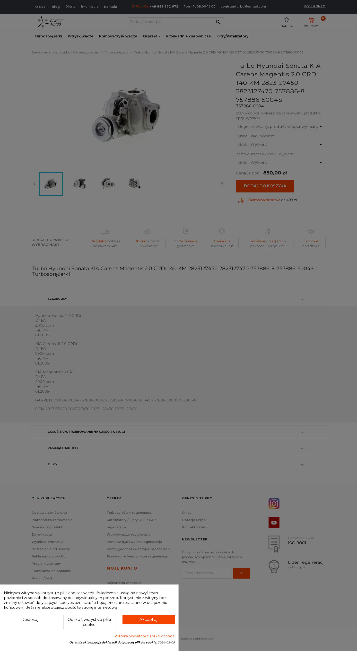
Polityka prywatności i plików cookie (144, 636)
